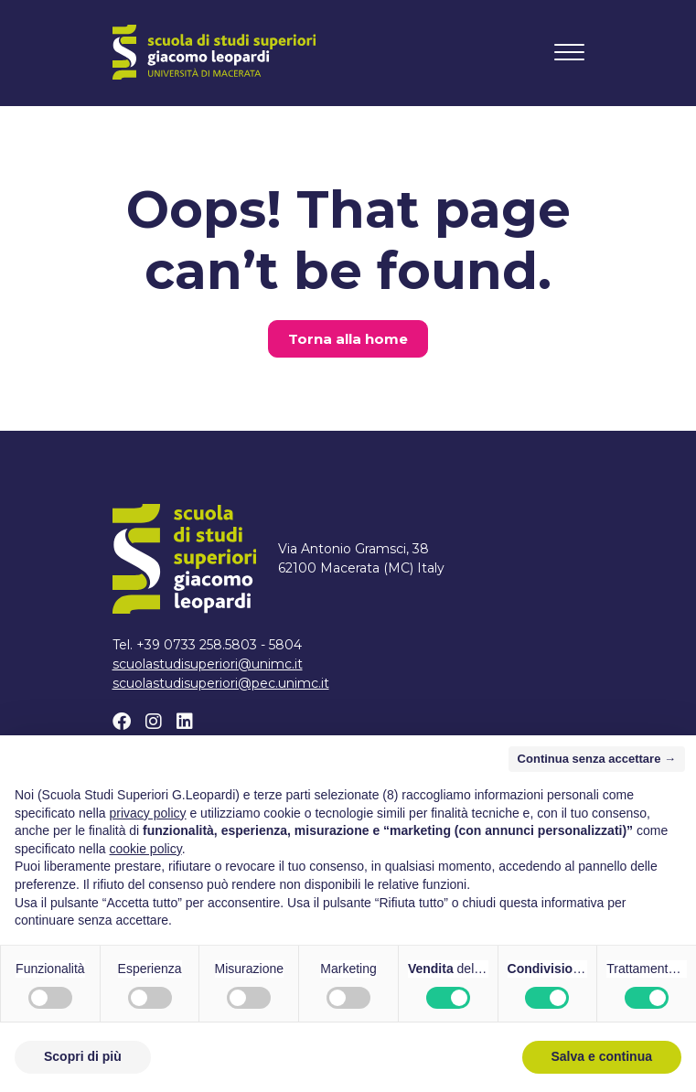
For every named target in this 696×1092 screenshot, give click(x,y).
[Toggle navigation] (569, 52)
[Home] (214, 52)
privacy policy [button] (148, 813)
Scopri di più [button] (83, 1056)
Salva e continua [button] (601, 1056)
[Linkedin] (185, 722)
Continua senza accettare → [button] (597, 758)
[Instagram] (153, 722)
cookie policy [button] (146, 848)
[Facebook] (121, 722)
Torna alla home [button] (348, 339)
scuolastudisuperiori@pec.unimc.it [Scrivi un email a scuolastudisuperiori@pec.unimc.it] (220, 683)
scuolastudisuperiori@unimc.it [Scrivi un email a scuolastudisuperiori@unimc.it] (207, 664)
